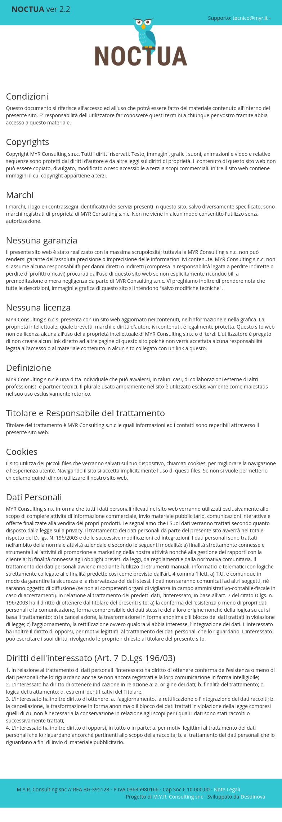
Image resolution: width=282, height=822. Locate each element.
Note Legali (227, 789)
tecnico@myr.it (250, 17)
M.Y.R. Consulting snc (178, 796)
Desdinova (253, 796)
